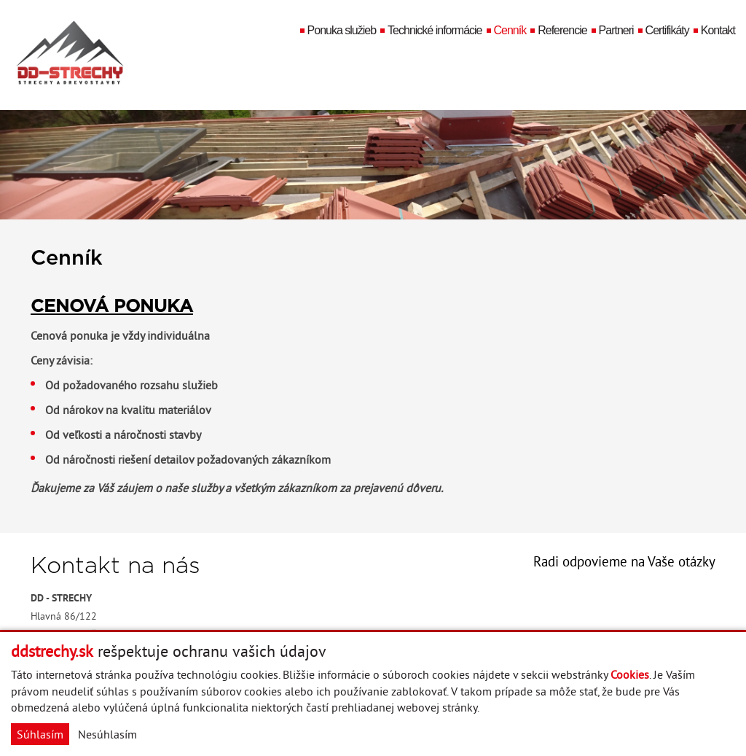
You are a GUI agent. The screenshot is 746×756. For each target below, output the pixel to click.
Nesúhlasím (107, 734)
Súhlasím (40, 734)
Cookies (629, 674)
